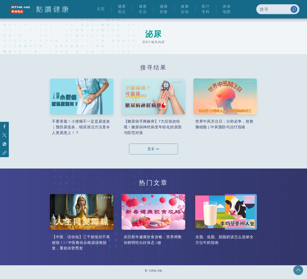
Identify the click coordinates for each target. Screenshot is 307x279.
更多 (153, 149)
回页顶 (298, 270)
